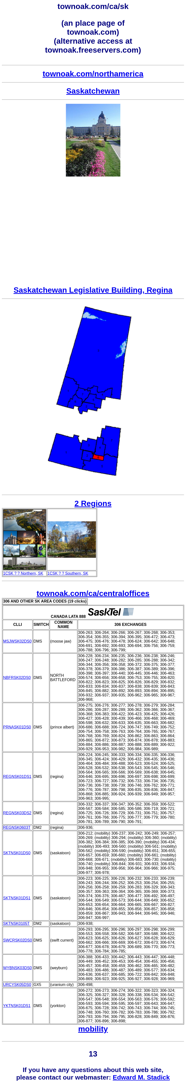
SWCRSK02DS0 (17, 940)
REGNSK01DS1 (17, 776)
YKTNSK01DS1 (17, 1006)
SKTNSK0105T (16, 923)
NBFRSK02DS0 (17, 678)
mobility (93, 1028)
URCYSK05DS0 (17, 985)
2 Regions (93, 503)
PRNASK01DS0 (17, 727)
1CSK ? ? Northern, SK (23, 573)
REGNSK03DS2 (17, 813)
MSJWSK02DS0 (17, 641)
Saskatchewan (93, 91)
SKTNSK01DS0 (17, 853)
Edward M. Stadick (141, 1077)
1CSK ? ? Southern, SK (67, 573)
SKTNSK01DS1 (17, 898)
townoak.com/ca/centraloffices (93, 593)
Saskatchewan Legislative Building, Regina (93, 290)
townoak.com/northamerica (93, 73)
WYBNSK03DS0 (17, 968)
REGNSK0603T (17, 827)
